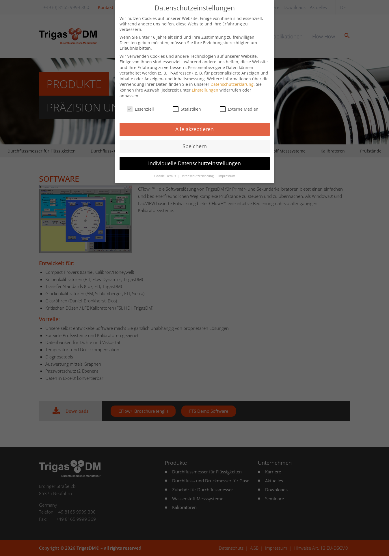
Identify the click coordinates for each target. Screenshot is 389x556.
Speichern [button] (195, 140)
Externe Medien (239, 103)
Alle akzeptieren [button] (194, 123)
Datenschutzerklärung (232, 79)
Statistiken (187, 103)
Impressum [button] (226, 171)
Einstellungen (205, 85)
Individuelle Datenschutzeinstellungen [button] (194, 158)
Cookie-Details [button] (165, 171)
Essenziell (140, 103)
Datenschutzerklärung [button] (197, 171)
